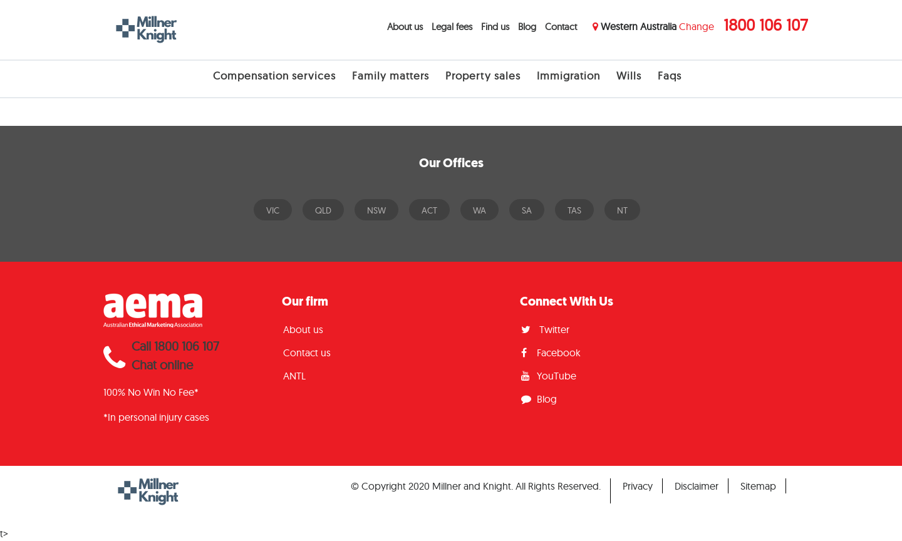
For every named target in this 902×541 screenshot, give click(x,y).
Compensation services (274, 75)
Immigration (568, 75)
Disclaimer (696, 486)
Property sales (483, 75)
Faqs (670, 75)
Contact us (307, 352)
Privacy (638, 486)
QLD (323, 210)
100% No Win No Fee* (151, 392)
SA (527, 210)
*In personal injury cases (156, 417)
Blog (527, 27)
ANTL (294, 375)
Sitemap (758, 486)
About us (405, 27)
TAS (574, 210)
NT (622, 210)
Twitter (545, 329)
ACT (429, 210)
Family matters (390, 75)
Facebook (551, 352)
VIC (272, 210)
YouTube (548, 375)
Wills (628, 75)
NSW (376, 210)
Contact (561, 27)
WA (479, 210)
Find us (495, 27)
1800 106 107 (765, 24)
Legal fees (452, 27)
